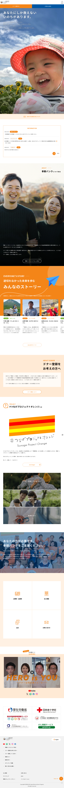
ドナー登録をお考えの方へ (11, 750)
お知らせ (13, 147)
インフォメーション (25, 779)
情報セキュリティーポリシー (9, 779)
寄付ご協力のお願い (9, 766)
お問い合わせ (24, 773)
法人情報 (5, 773)
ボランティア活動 (9, 763)
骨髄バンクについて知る (10, 747)
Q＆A (22, 776)
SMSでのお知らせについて (32, 117)
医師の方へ (7, 760)
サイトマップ (6, 776)
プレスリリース (14, 138)
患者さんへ (7, 756)
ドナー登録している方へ (10, 753)
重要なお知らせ (14, 131)
